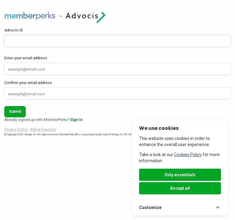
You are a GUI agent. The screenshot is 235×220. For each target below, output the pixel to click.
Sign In (76, 120)
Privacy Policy (16, 129)
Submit (15, 111)
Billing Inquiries (43, 129)
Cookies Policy (188, 154)
